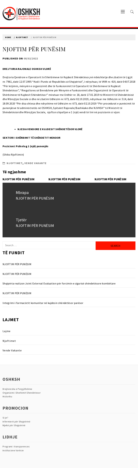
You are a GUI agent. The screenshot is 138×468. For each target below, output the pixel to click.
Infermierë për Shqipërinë (16, 421)
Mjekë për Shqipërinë (14, 425)
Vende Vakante (35, 163)
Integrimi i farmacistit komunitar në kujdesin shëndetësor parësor (43, 303)
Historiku (7, 396)
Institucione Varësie (13, 450)
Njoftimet (15, 163)
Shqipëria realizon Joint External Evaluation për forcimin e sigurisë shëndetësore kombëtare (59, 283)
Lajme (7, 331)
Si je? (5, 417)
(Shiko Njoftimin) (13, 154)
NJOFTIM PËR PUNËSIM (18, 179)
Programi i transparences (16, 446)
